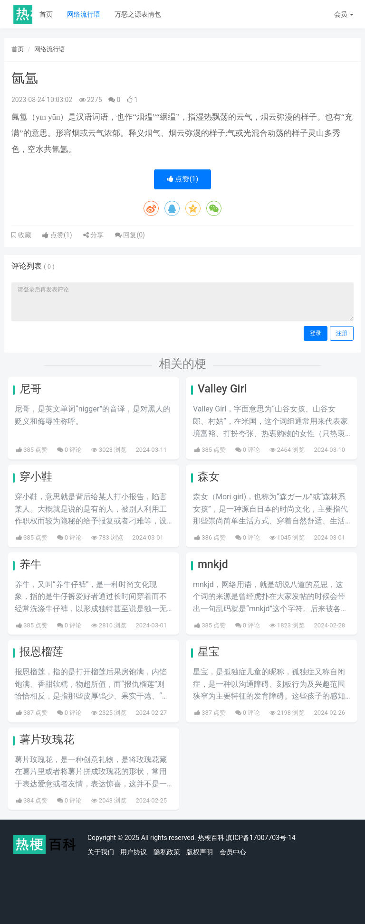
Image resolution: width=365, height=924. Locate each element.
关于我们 (100, 852)
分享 (93, 235)
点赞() (183, 179)
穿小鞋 (35, 476)
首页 (46, 14)
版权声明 (199, 852)
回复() (130, 235)
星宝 (209, 651)
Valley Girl (222, 389)
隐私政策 (167, 852)
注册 (341, 333)
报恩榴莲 (41, 651)
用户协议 (133, 852)
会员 (344, 14)
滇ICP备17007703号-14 (260, 837)
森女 (209, 476)
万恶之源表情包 (138, 14)
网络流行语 (83, 14)
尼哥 (30, 389)
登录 (315, 333)
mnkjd (213, 564)
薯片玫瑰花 (46, 739)
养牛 (30, 564)
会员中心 (233, 852)
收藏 (23, 235)
